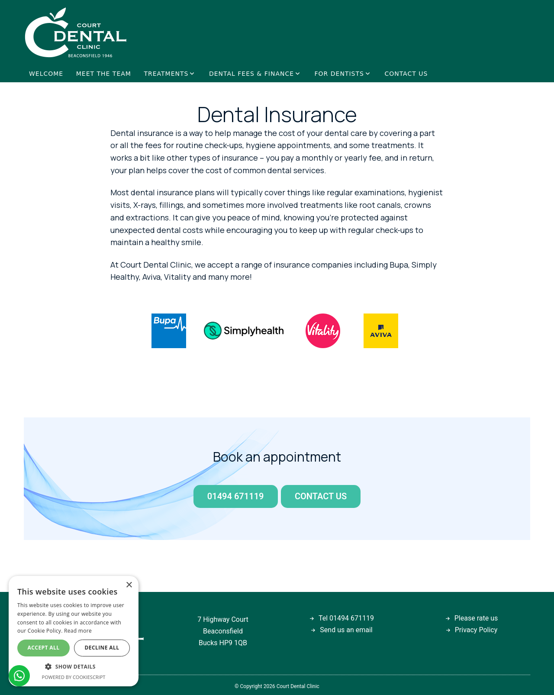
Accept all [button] (44, 647)
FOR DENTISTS (339, 73)
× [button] (129, 585)
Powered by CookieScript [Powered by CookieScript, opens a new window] (74, 677)
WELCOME (46, 73)
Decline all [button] (102, 647)
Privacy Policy (476, 630)
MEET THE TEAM (103, 73)
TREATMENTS (166, 73)
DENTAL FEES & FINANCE (251, 73)
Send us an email (346, 630)
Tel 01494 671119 (346, 618)
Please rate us (476, 618)
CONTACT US (406, 73)
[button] (73, 667)
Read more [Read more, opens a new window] (78, 630)
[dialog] (73, 631)
